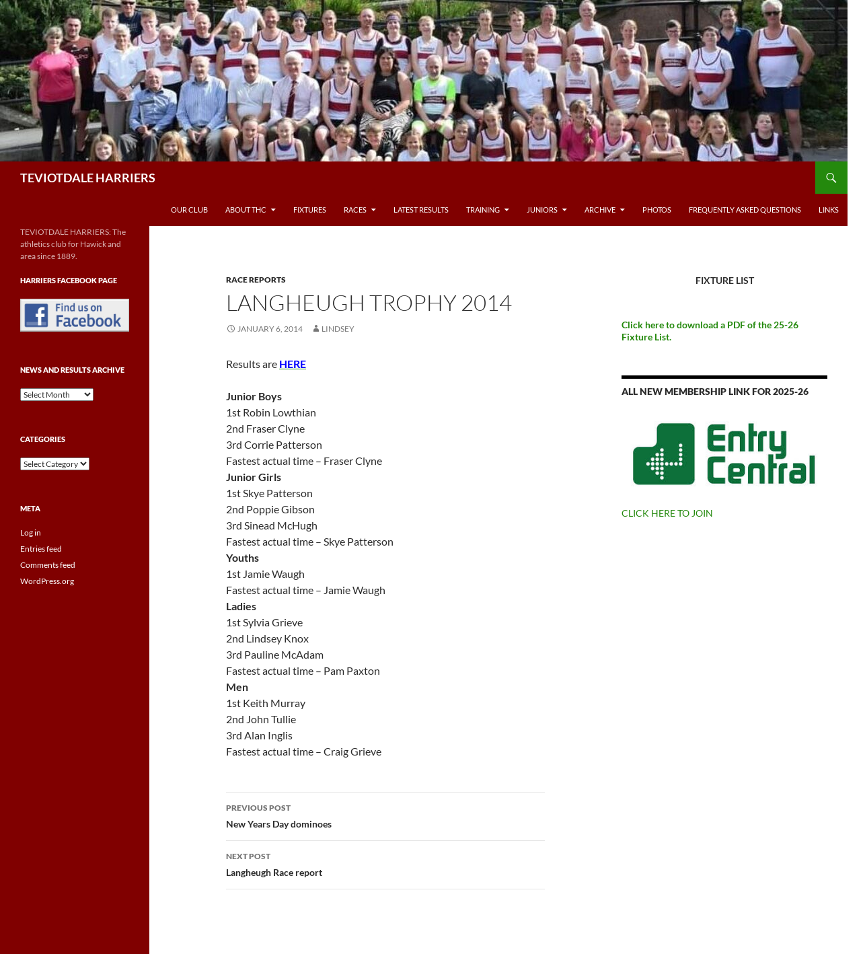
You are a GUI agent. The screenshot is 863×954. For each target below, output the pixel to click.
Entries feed (41, 549)
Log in (30, 532)
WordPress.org (47, 581)
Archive (600, 209)
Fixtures (309, 209)
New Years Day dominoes (385, 815)
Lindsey (338, 329)
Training (483, 209)
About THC (245, 209)
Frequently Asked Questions (745, 209)
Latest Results (421, 209)
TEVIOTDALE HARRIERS (87, 177)
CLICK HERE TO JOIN (667, 513)
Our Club (189, 209)
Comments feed (47, 565)
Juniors (542, 209)
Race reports (256, 279)
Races (355, 209)
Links (829, 209)
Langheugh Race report (385, 863)
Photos (656, 209)
